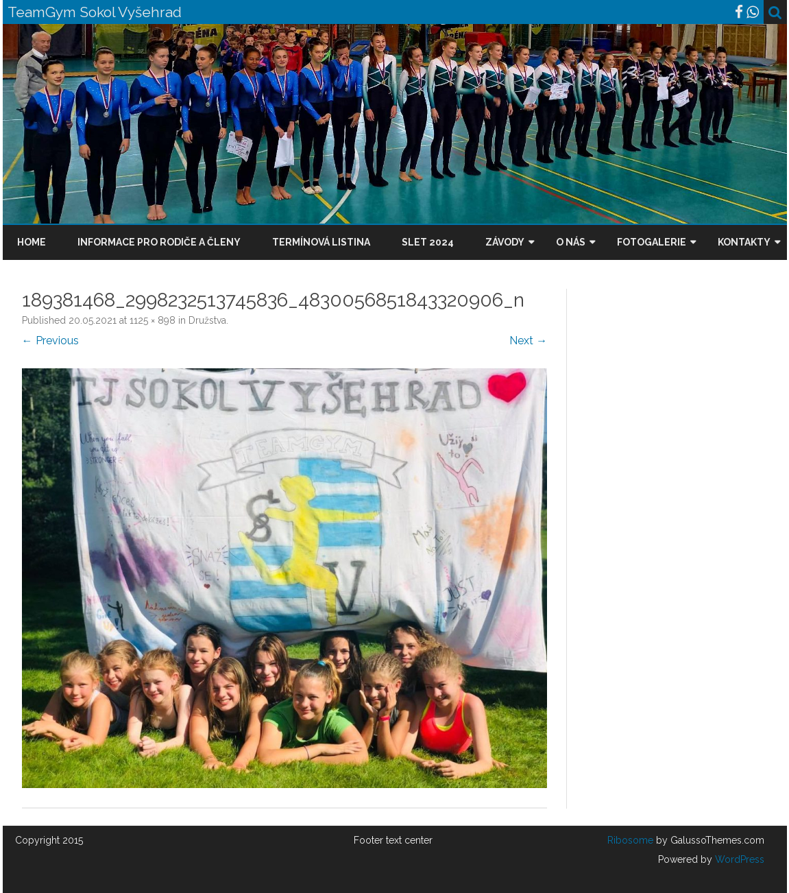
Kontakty (744, 242)
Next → (528, 340)
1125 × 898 (152, 320)
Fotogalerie (651, 242)
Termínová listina (321, 242)
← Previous (50, 340)
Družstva (207, 320)
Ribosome (630, 840)
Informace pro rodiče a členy (159, 242)
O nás (570, 242)
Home (31, 242)
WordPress (738, 859)
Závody (504, 242)
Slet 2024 (428, 242)
